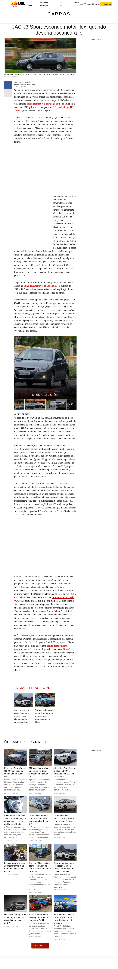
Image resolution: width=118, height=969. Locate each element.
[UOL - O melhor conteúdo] (17, 4)
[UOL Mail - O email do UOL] (87, 4)
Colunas (76, 3)
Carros (59, 14)
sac (81, 4)
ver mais (40, 945)
